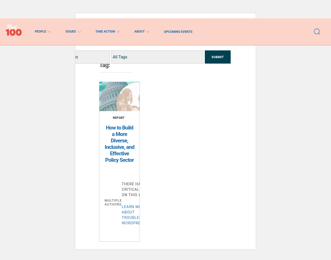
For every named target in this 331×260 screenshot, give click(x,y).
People (43, 31)
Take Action (107, 31)
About (141, 31)
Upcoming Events (178, 31)
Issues (73, 31)
